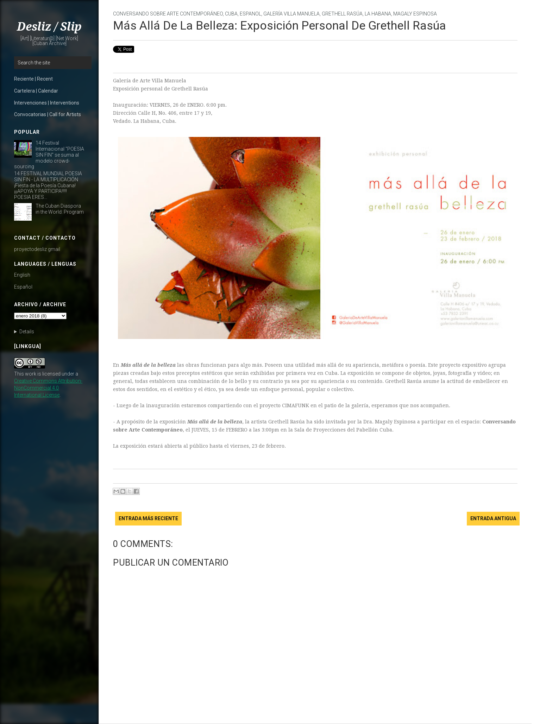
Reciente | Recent (33, 79)
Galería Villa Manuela (291, 14)
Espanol (250, 14)
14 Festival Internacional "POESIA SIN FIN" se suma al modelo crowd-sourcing (49, 154)
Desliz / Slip (49, 26)
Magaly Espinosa (415, 14)
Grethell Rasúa (342, 14)
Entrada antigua (493, 518)
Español (23, 287)
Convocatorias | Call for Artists (47, 114)
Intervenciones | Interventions (46, 103)
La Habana (378, 14)
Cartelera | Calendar (36, 91)
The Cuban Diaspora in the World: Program (60, 209)
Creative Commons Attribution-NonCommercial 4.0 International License (48, 388)
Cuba (231, 14)
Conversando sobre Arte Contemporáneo (168, 14)
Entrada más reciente (148, 518)
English (22, 275)
